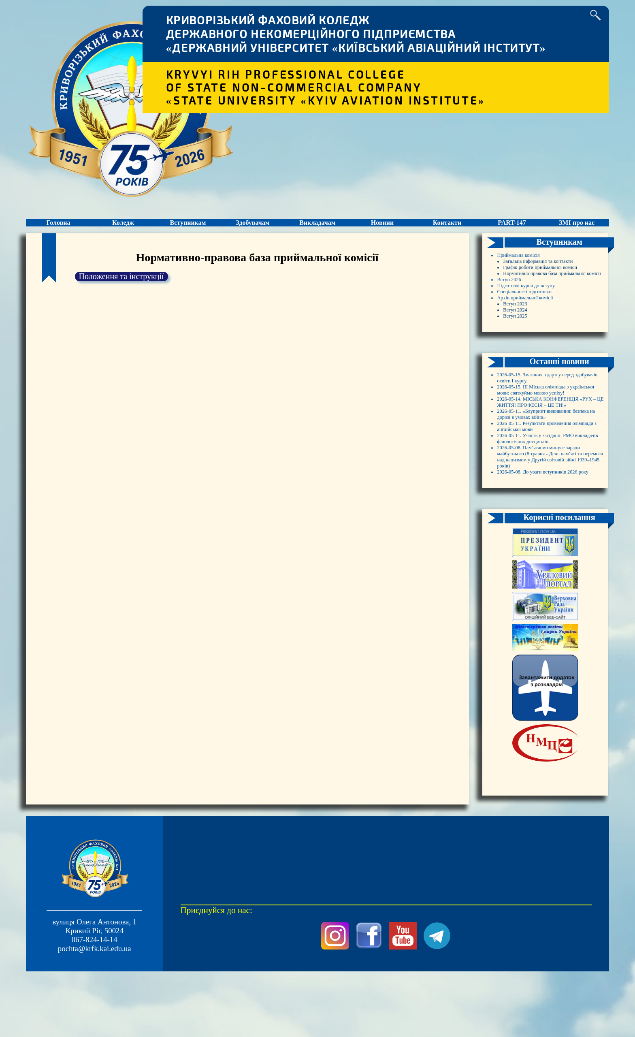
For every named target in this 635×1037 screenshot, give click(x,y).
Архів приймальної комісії (539, 360)
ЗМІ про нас (577, 230)
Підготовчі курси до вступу (541, 343)
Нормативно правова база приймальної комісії (544, 320)
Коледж (123, 230)
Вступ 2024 (521, 378)
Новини (382, 230)
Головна (58, 230)
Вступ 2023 (521, 369)
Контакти (447, 230)
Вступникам (188, 230)
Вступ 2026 (515, 334)
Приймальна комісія (529, 271)
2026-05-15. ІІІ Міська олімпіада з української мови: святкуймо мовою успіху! (549, 476)
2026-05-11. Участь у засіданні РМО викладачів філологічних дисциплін (546, 583)
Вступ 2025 (521, 387)
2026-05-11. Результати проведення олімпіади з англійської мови (535, 556)
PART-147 (512, 230)
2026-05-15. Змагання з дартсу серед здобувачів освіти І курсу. (548, 454)
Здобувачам (252, 230)
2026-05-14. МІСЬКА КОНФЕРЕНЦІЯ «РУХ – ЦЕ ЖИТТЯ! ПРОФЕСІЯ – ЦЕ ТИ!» (550, 503)
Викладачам (317, 230)
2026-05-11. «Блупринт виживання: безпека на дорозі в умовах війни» (547, 529)
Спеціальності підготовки (538, 352)
